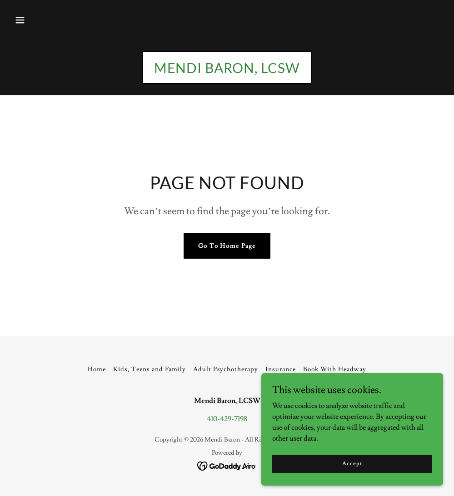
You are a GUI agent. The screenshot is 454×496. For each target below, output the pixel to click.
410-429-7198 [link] (227, 418)
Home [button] (97, 369)
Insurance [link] (280, 369)
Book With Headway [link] (334, 369)
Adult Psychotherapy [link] (226, 369)
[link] (227, 70)
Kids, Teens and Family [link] (149, 369)
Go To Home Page (227, 246)
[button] (20, 20)
